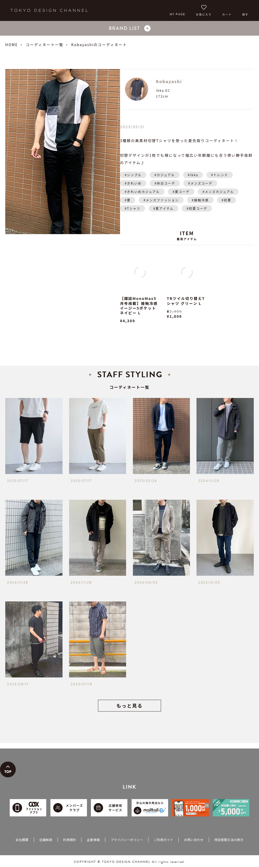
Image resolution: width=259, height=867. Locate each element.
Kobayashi (169, 81)
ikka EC (163, 90)
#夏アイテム (163, 208)
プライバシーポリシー (127, 839)
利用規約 (69, 839)
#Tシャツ (133, 208)
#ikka (193, 175)
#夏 (128, 200)
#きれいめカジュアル (142, 191)
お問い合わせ (193, 839)
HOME (11, 44)
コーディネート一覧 (44, 44)
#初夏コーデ (197, 208)
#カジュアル (164, 175)
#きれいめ (133, 183)
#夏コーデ (181, 191)
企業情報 (93, 839)
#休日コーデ (164, 183)
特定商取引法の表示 (229, 839)
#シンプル (133, 175)
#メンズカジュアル (218, 191)
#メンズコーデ (200, 183)
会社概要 (21, 839)
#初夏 (226, 200)
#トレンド (219, 175)
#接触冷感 (200, 200)
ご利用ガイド (163, 839)
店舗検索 (45, 839)
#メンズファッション (161, 200)
